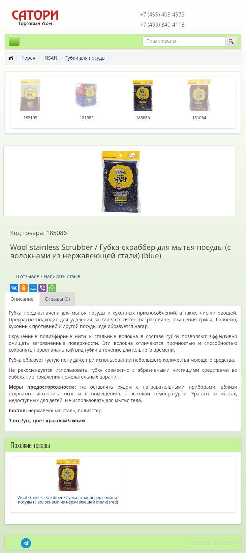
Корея (28, 58)
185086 (143, 118)
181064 (199, 118)
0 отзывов (27, 276)
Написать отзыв (61, 276)
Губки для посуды (85, 58)
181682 (86, 118)
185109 (30, 118)
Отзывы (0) (57, 299)
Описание (22, 299)
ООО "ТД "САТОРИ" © (214, 543)
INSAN (50, 58)
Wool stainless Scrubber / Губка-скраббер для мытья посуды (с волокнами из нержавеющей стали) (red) (68, 500)
